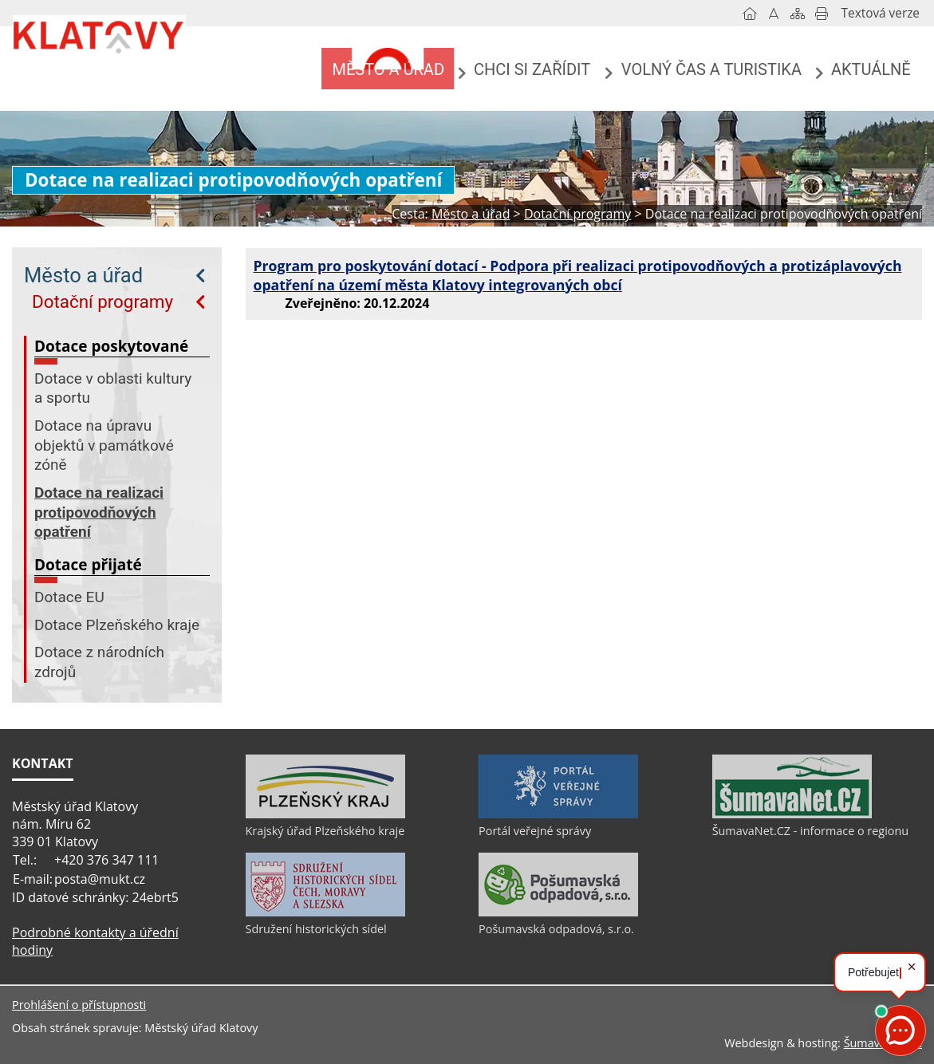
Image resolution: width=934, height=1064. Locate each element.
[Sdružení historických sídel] (325, 912)
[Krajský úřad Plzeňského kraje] (325, 814)
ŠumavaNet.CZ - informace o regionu (810, 830)
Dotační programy (102, 301)
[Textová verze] (880, 14)
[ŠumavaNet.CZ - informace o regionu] (792, 814)
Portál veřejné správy (535, 830)
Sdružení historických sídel (316, 928)
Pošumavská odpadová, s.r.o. (556, 928)
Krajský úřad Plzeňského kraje (325, 830)
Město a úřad (83, 275)
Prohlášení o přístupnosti (79, 1004)
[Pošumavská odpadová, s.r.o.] (558, 912)
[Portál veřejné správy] (558, 814)
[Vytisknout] (821, 13)
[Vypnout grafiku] (774, 13)
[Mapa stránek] (797, 13)
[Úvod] (750, 13)
